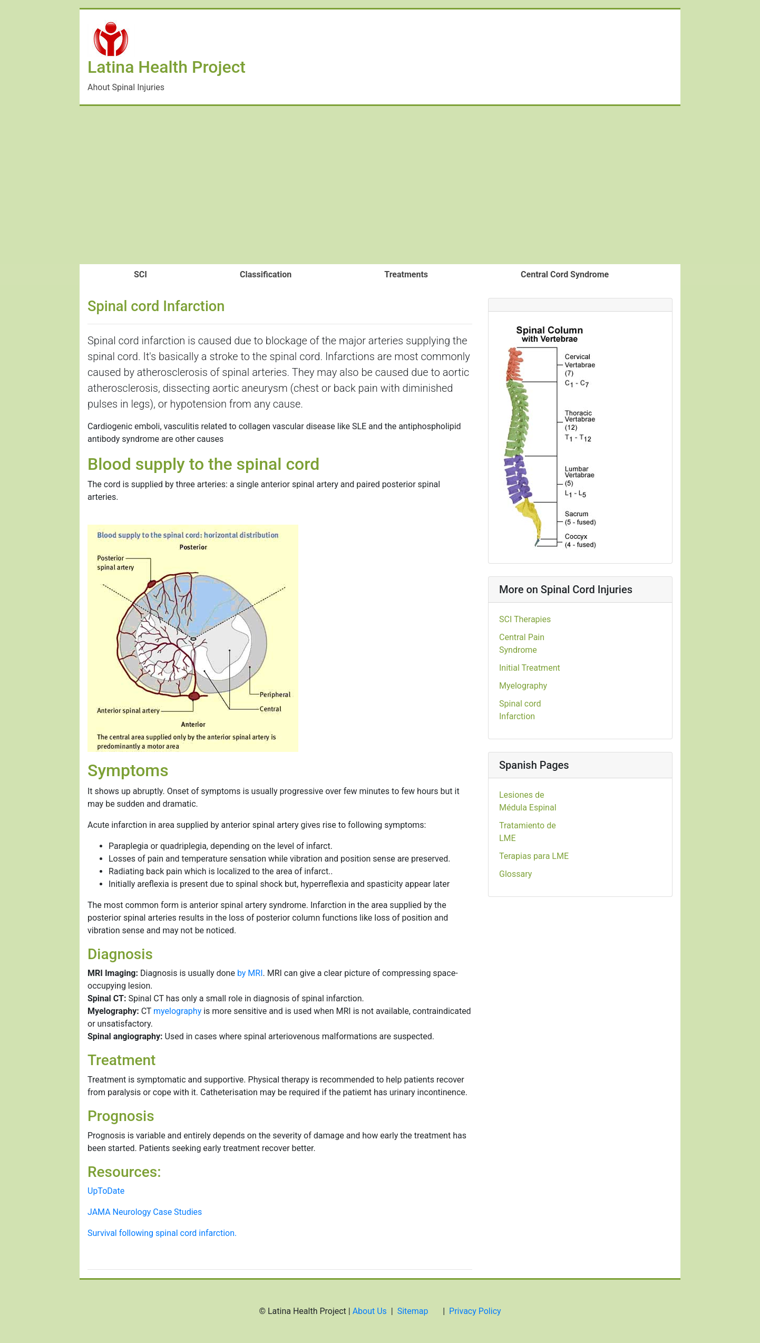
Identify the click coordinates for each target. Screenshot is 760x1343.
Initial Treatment (529, 668)
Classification (265, 274)
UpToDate (105, 1191)
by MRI (250, 973)
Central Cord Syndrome (565, 274)
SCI (140, 274)
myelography (177, 1011)
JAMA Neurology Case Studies (144, 1212)
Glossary (515, 874)
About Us (370, 1311)
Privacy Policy (475, 1311)
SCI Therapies (525, 619)
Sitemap (412, 1311)
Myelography (523, 686)
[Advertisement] (380, 185)
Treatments (406, 274)
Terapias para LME (534, 856)
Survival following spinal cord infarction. (162, 1233)
